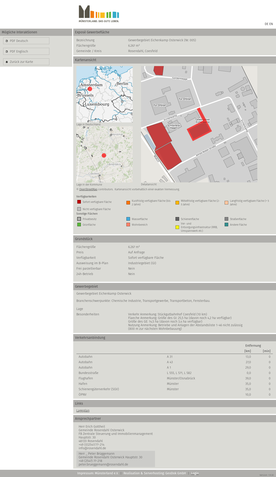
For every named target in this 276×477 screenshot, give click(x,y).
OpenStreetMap (88, 189)
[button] (26, 40)
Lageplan (82, 410)
